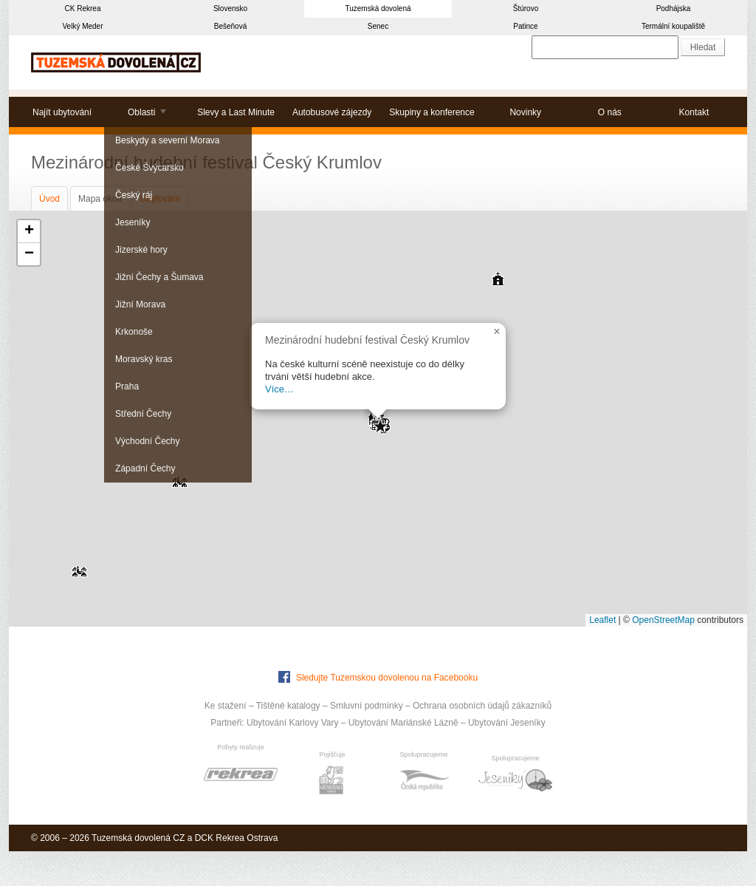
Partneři (225, 723)
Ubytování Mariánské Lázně (403, 723)
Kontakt (694, 112)
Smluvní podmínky (366, 706)
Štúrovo (525, 8)
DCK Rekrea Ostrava (236, 838)
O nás (610, 112)
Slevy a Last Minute (236, 112)
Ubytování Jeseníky (507, 723)
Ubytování (160, 199)
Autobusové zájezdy (331, 112)
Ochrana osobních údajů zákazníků (482, 706)
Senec (378, 26)
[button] (79, 566)
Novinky (525, 112)
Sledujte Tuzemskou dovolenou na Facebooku (378, 677)
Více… (279, 389)
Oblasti (141, 112)
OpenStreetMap (663, 620)
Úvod (49, 199)
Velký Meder (82, 26)
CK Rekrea (83, 8)
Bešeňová (230, 26)
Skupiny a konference (431, 112)
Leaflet (602, 620)
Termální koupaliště (673, 26)
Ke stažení (226, 706)
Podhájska (673, 8)
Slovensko (230, 8)
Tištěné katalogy (288, 706)
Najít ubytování (62, 112)
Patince (525, 26)
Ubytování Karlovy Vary (293, 723)
